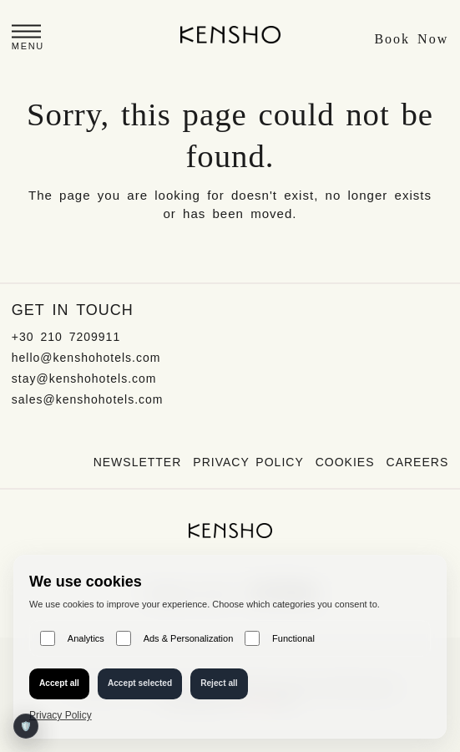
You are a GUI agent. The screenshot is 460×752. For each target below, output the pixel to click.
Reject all (219, 683)
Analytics (72, 638)
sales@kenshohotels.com (88, 399)
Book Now (411, 39)
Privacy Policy (248, 462)
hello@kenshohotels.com (86, 357)
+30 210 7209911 (66, 336)
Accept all (59, 683)
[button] (28, 39)
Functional (280, 638)
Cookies (345, 462)
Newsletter (138, 462)
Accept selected (140, 683)
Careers (418, 462)
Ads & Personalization (174, 638)
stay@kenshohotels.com (84, 378)
